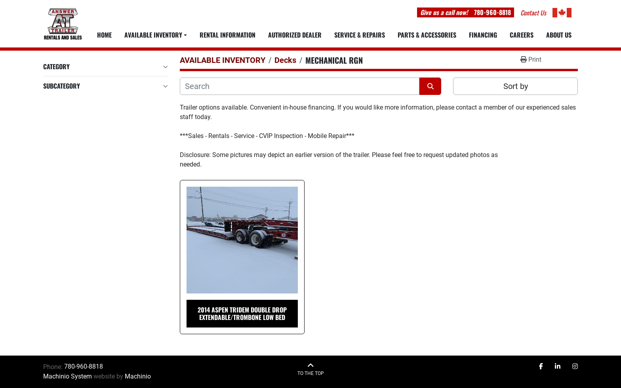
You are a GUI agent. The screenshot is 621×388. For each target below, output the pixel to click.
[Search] (299, 86)
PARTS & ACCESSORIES (427, 35)
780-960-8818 (492, 12)
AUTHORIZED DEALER (295, 35)
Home (104, 35)
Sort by (515, 86)
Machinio (138, 376)
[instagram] (575, 366)
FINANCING (483, 35)
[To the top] (310, 369)
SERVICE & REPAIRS (359, 35)
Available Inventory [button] (153, 35)
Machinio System (67, 376)
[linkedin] (557, 366)
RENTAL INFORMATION (227, 35)
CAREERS (521, 35)
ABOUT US (558, 35)
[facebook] (541, 366)
